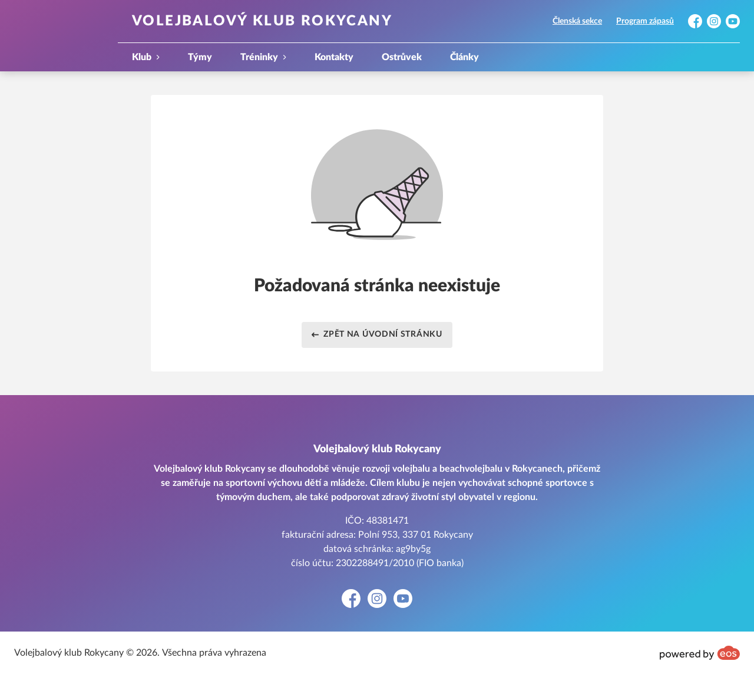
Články (464, 57)
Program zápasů (645, 21)
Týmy (200, 57)
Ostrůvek (402, 57)
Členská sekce (577, 21)
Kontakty (334, 57)
